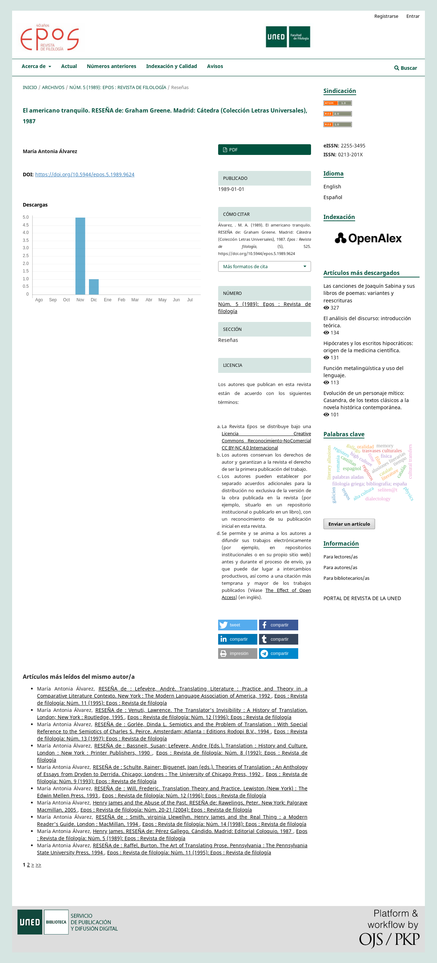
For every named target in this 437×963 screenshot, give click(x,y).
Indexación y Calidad (171, 66)
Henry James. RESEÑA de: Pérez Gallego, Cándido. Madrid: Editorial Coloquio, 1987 (193, 831)
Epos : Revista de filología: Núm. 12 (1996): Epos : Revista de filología (209, 717)
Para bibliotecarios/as (346, 578)
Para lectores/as (340, 556)
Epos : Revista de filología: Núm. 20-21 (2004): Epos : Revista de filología (166, 809)
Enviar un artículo (349, 524)
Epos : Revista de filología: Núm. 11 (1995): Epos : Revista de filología (189, 852)
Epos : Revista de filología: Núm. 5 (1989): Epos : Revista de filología (172, 835)
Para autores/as (340, 567)
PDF (233, 149)
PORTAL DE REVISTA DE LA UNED (362, 598)
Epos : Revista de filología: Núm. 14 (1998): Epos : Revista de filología (224, 824)
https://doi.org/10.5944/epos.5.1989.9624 (85, 174)
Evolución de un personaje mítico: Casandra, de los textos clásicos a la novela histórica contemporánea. (366, 400)
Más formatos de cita (245, 266)
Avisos (215, 66)
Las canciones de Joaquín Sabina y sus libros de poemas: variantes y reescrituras (369, 292)
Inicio (30, 87)
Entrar (413, 16)
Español (332, 197)
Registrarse (386, 16)
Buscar (405, 67)
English (332, 186)
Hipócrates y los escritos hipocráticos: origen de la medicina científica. (368, 347)
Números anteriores (111, 66)
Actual (69, 66)
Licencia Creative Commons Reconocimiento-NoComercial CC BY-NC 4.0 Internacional (266, 440)
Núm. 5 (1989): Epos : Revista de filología (117, 87)
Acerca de (34, 66)
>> (38, 864)
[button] (237, 625)
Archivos (53, 87)
